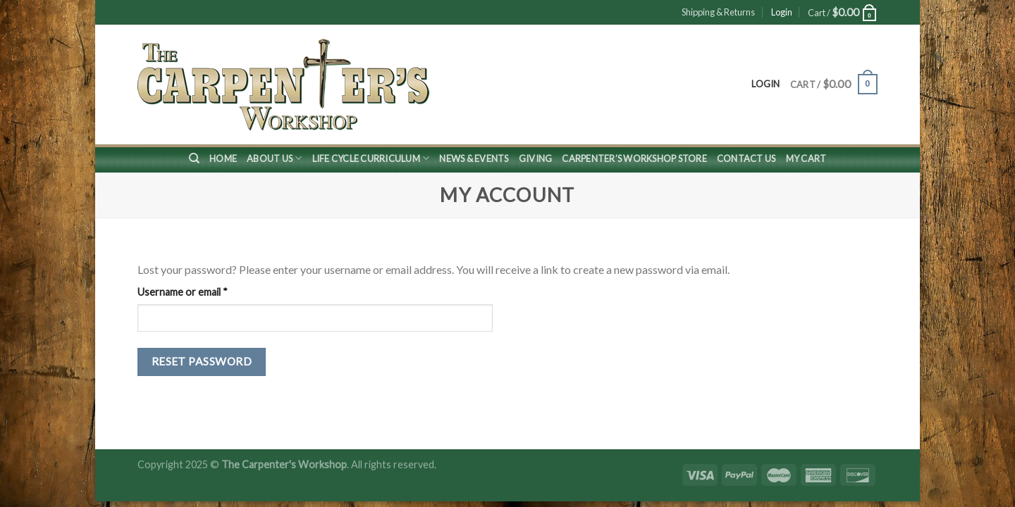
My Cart (806, 158)
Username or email (202, 291)
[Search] (194, 158)
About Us (274, 158)
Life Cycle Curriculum (371, 158)
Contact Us (746, 158)
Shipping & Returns (718, 12)
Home (223, 158)
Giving (536, 158)
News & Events (473, 158)
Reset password (202, 361)
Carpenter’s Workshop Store (634, 158)
